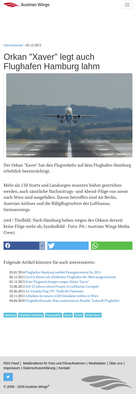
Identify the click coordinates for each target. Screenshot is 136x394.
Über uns (116, 363)
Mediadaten (97, 363)
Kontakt (64, 368)
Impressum (12, 368)
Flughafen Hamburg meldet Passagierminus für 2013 (63, 272)
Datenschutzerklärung (39, 368)
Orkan (78, 315)
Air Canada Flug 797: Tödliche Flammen (54, 291)
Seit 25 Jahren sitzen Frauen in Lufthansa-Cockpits (62, 286)
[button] (24, 246)
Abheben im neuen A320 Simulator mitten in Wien (61, 296)
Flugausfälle (53, 315)
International (13, 45)
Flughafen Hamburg (31, 315)
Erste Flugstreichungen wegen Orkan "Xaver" (57, 281)
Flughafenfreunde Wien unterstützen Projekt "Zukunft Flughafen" (72, 300)
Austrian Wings (27, 4)
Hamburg (10, 315)
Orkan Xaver (93, 315)
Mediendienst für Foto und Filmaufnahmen (54, 363)
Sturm (68, 315)
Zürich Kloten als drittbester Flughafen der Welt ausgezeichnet (70, 277)
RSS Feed (11, 363)
